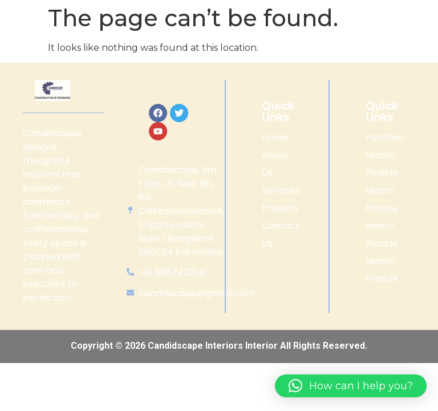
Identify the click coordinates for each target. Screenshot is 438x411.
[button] (351, 385)
